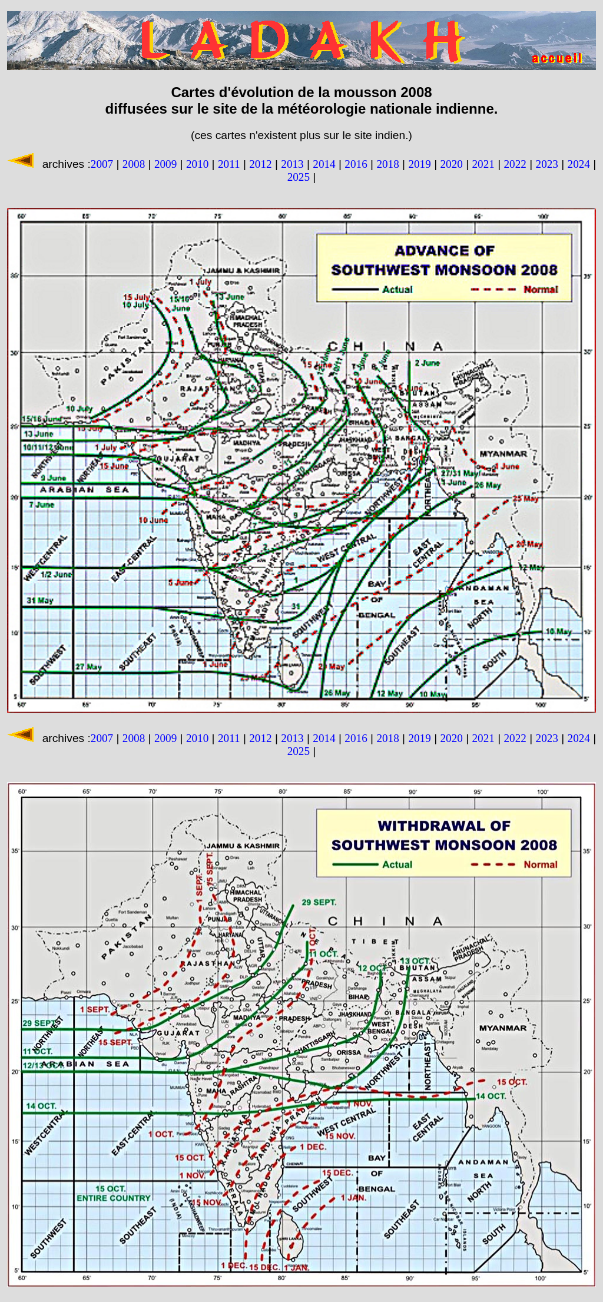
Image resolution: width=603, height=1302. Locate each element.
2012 (260, 164)
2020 (451, 164)
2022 (515, 164)
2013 (292, 164)
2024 (579, 164)
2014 (324, 164)
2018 (387, 164)
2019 (419, 164)
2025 (298, 177)
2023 (547, 164)
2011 (229, 164)
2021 (483, 164)
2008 (133, 164)
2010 (197, 164)
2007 (102, 164)
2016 (355, 164)
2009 (165, 164)
